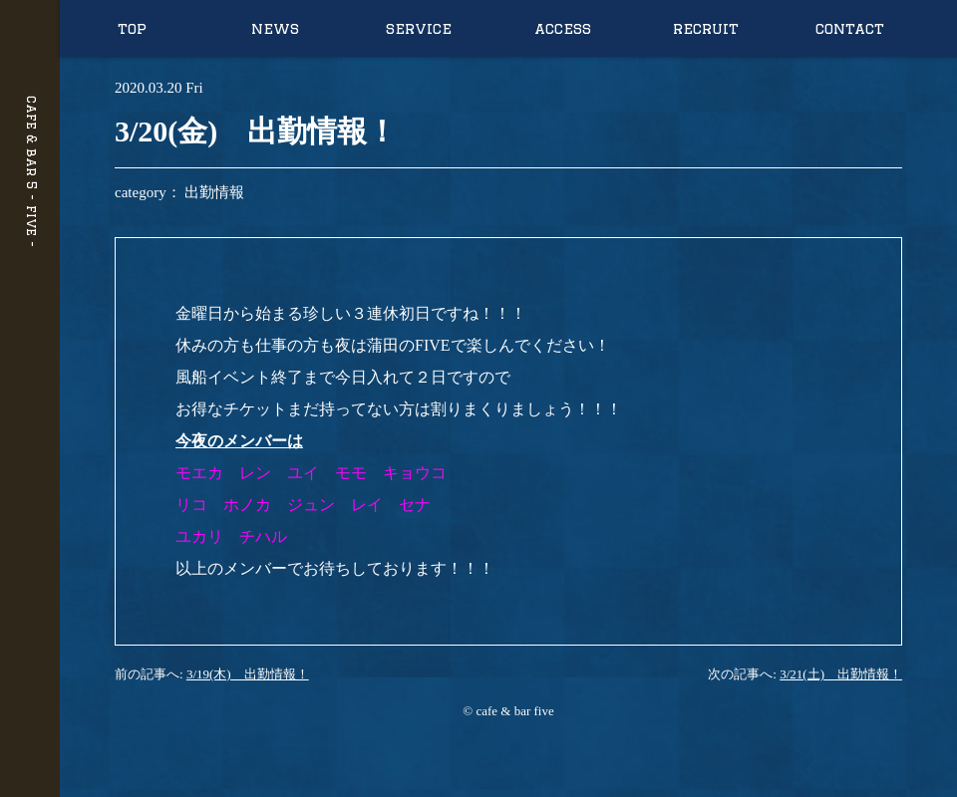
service (419, 28)
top (132, 28)
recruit (706, 28)
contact (849, 28)
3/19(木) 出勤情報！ (247, 673)
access (562, 28)
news (275, 28)
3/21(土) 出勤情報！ (841, 673)
